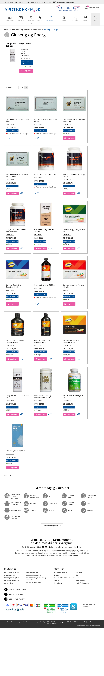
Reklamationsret (32, 572)
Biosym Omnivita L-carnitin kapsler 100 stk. (16, 231)
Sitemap (86, 607)
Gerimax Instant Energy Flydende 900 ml (43, 341)
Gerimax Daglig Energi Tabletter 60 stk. (14, 286)
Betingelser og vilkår (11, 572)
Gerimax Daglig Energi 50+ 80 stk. (74, 231)
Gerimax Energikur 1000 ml (44, 285)
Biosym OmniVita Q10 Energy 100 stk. (74, 175)
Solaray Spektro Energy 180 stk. (73, 396)
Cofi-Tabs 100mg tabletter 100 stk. (44, 231)
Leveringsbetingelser (11, 578)
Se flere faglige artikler (52, 526)
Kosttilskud (37, 30)
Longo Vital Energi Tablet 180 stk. (18, 45)
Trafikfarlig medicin (83, 583)
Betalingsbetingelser (11, 580)
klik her (78, 547)
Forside (6, 30)
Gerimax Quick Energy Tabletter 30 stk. (71, 341)
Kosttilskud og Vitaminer (21, 30)
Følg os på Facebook (14, 594)
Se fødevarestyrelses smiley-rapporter (36, 579)
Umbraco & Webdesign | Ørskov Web (88, 625)
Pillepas (56, 575)
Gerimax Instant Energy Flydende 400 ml (15, 341)
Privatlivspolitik (9, 575)
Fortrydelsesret (9, 583)
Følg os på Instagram (14, 599)
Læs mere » (25, 55)
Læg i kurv (26, 71)
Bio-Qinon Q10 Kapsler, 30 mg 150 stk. (17, 120)
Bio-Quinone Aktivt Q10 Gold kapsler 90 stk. (74, 120)
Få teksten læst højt (33, 582)
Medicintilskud (81, 580)
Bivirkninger (58, 583)
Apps (77, 578)
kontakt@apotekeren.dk (16, 589)
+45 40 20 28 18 (42, 547)
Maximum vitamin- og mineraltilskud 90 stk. (42, 396)
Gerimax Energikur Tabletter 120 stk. (74, 286)
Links (77, 575)
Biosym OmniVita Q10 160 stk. (45, 174)
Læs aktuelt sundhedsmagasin (64, 578)
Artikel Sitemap (89, 604)
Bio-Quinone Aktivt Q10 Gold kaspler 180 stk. (17, 175)
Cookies (56, 580)
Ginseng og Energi (51, 30)
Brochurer (79, 572)
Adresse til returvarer (34, 575)
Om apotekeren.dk (60, 572)
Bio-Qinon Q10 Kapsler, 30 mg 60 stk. (45, 120)
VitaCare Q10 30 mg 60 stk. (16, 451)
